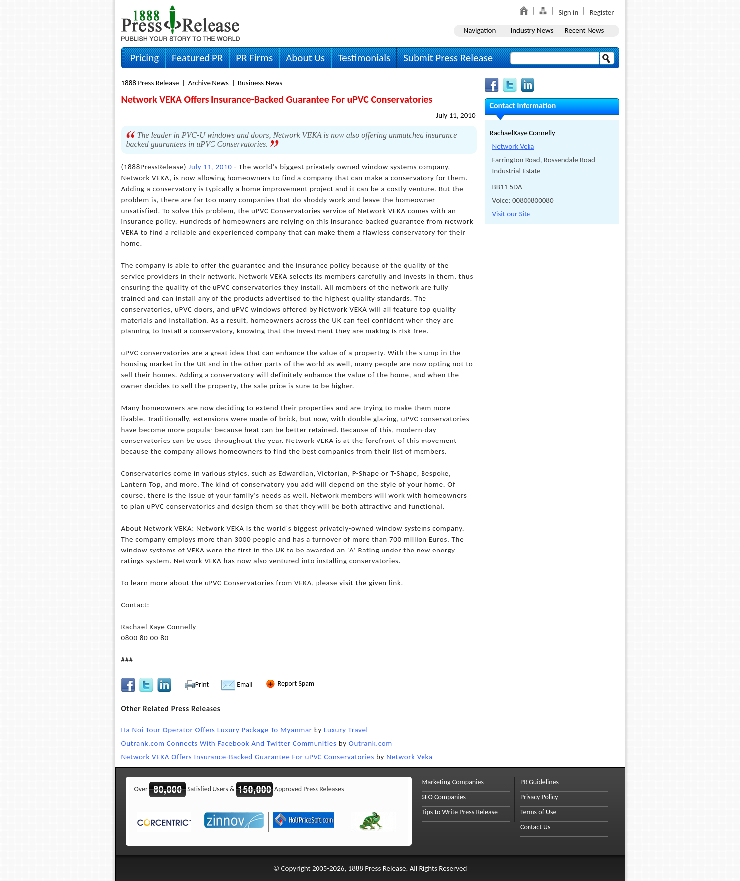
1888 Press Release (150, 82)
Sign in (568, 12)
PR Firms (254, 57)
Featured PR (197, 57)
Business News (260, 82)
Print (196, 684)
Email (236, 684)
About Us (305, 57)
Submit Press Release (448, 57)
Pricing (144, 57)
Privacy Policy (539, 797)
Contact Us (535, 827)
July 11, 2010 (455, 115)
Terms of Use (538, 812)
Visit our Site (511, 213)
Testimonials (364, 57)
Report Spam (289, 683)
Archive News (208, 82)
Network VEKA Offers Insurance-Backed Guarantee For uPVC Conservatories (248, 756)
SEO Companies (444, 797)
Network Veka (409, 756)
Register (601, 12)
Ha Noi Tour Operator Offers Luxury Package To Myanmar (216, 729)
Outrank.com (370, 743)
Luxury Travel (346, 729)
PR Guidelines (539, 782)
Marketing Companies (453, 782)
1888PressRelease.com (180, 23)
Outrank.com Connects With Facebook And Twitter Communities (229, 743)
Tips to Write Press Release (460, 812)
